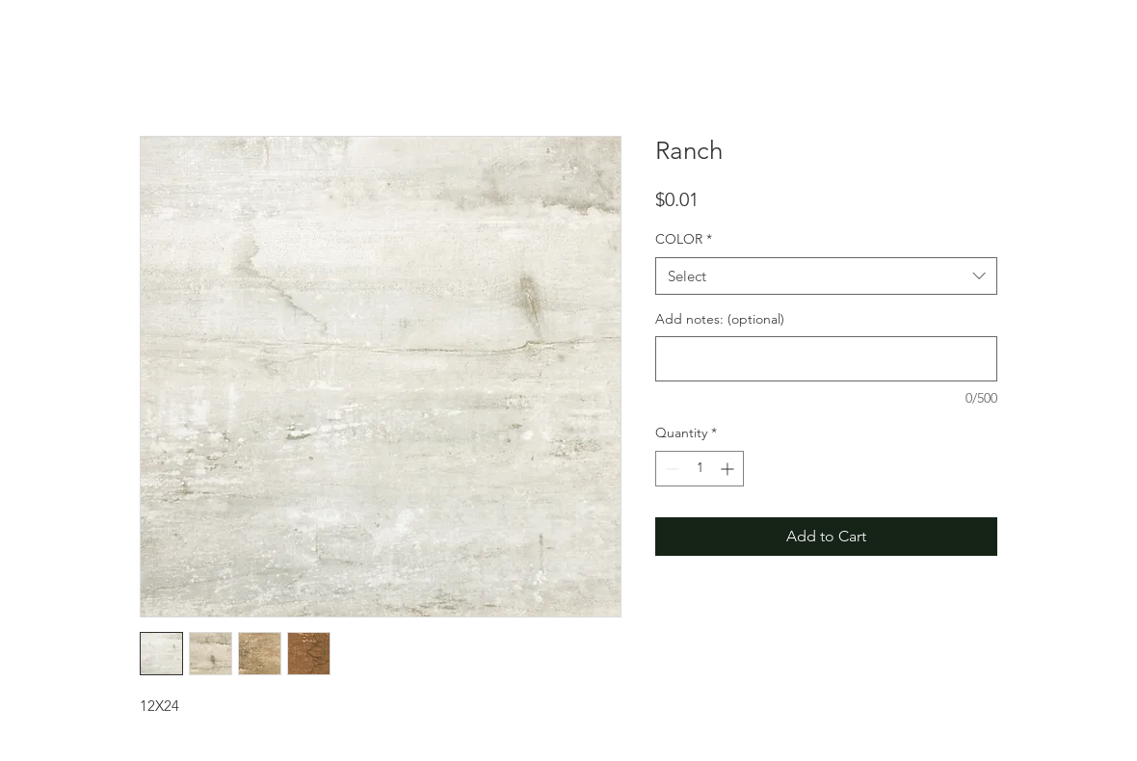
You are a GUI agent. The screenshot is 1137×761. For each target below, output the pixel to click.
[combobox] (826, 276)
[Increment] (729, 468)
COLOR (683, 239)
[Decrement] (670, 468)
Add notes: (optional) (719, 319)
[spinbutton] (699, 468)
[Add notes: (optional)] (826, 359)
